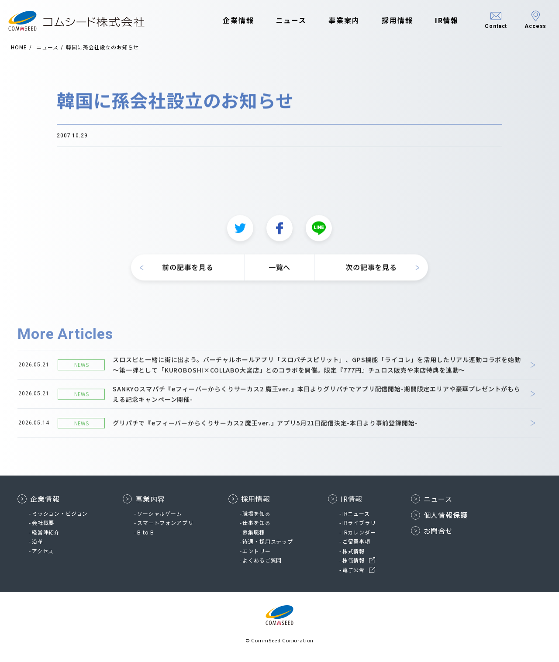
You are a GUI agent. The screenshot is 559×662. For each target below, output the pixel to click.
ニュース (279, 21)
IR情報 (435, 21)
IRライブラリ (359, 522)
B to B (145, 532)
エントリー (256, 551)
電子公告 (353, 569)
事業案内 (333, 21)
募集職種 (253, 532)
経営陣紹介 (46, 532)
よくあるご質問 (262, 560)
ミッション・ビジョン (60, 513)
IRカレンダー (359, 532)
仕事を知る (256, 522)
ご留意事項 (356, 541)
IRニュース (356, 513)
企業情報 (227, 21)
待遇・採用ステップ (267, 541)
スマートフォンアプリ (165, 522)
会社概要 (43, 522)
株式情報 (353, 551)
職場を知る (256, 513)
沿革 (37, 541)
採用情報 (386, 21)
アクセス (43, 551)
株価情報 (353, 560)
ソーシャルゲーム (159, 513)
